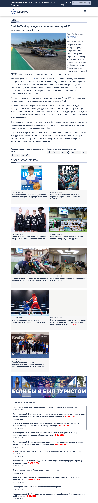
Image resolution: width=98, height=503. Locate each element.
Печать (29, 30)
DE (70, 2)
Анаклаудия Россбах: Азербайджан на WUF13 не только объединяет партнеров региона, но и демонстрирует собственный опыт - (46, 434)
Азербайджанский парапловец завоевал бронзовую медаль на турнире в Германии (29, 196)
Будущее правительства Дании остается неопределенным (36, 470)
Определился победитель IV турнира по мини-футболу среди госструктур (66, 237)
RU (64, 2)
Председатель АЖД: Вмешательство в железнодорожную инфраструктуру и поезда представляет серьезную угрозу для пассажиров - (48, 443)
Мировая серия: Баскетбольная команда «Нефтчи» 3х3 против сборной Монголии (29, 237)
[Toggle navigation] (84, 11)
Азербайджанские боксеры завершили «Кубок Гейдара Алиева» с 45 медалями (28, 321)
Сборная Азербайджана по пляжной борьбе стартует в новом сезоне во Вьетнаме (65, 197)
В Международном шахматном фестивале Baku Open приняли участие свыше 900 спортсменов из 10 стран (68, 322)
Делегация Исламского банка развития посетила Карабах (37, 487)
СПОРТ (15, 20)
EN (67, 2)
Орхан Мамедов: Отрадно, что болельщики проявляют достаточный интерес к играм (30, 279)
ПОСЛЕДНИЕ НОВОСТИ (25, 402)
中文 (62, 5)
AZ (61, 2)
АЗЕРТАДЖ (72, 37)
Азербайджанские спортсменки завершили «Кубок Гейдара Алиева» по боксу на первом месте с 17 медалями (28, 364)
